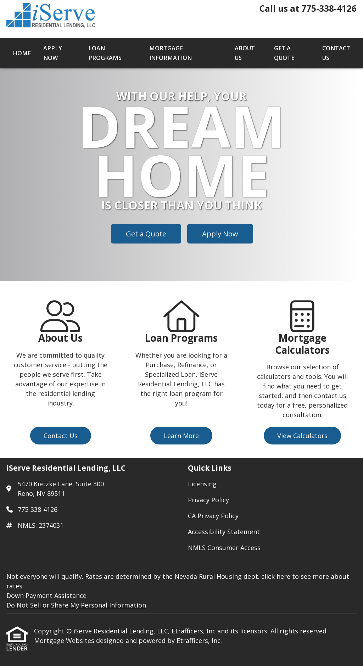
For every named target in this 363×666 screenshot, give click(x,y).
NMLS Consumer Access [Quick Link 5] (224, 547)
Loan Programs (105, 53)
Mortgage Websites (65, 640)
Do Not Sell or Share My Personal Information (76, 605)
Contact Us (336, 53)
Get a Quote (284, 53)
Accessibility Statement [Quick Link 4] (224, 531)
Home (22, 53)
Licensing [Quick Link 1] (202, 484)
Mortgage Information (170, 53)
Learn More (181, 435)
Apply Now (52, 53)
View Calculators (302, 435)
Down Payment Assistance (46, 595)
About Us (245, 53)
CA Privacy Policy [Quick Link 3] (213, 515)
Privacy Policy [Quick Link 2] (208, 500)
